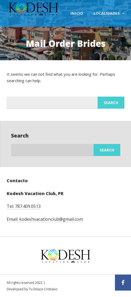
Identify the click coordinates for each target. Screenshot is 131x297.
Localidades (107, 13)
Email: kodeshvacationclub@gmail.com (45, 219)
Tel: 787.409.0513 (24, 206)
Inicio (76, 13)
